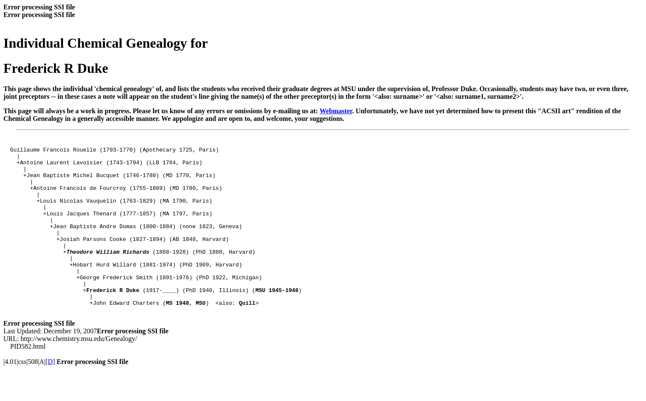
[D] (50, 393)
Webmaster (336, 111)
